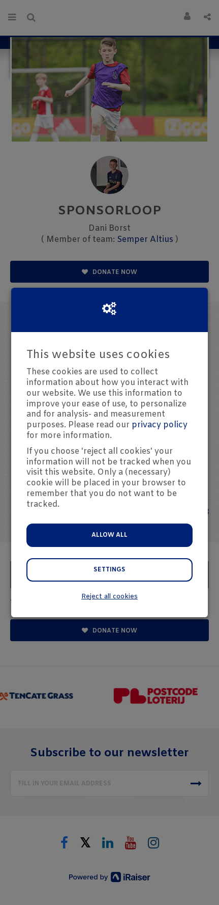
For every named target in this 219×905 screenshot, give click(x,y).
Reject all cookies (109, 596)
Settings (109, 570)
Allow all (109, 535)
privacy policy (159, 425)
